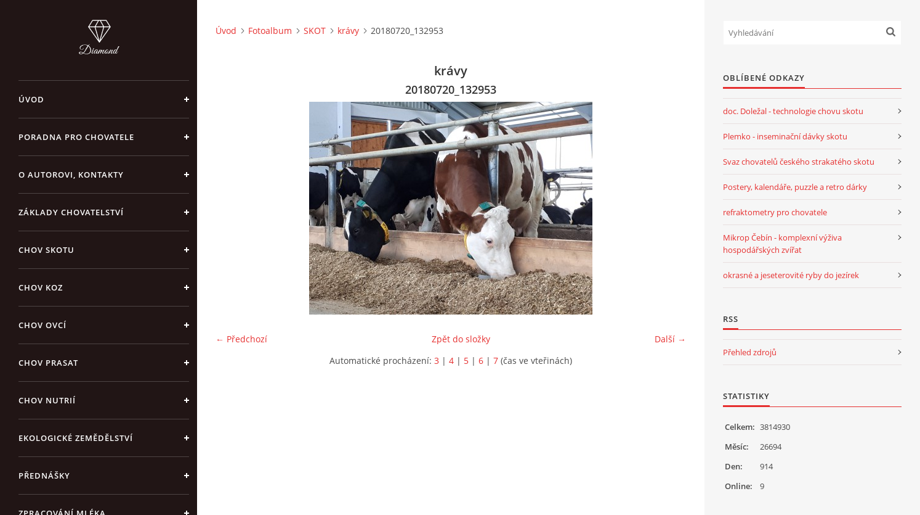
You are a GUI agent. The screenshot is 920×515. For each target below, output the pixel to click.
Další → (670, 339)
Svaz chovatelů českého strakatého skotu (798, 161)
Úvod (31, 99)
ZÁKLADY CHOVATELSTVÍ (71, 212)
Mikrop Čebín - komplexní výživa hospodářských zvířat (782, 243)
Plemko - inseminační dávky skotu (785, 136)
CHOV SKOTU (46, 249)
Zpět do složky (461, 339)
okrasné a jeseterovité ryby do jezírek (791, 275)
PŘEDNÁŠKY (44, 475)
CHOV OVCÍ (42, 325)
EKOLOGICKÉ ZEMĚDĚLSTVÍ (75, 437)
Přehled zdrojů (750, 352)
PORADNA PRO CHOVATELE (76, 136)
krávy (348, 30)
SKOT (315, 30)
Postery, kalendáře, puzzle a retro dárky (795, 186)
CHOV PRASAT (48, 362)
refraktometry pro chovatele (775, 212)
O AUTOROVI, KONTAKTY (71, 174)
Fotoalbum (270, 30)
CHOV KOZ (40, 287)
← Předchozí (241, 339)
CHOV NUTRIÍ (47, 400)
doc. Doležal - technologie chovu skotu (793, 111)
